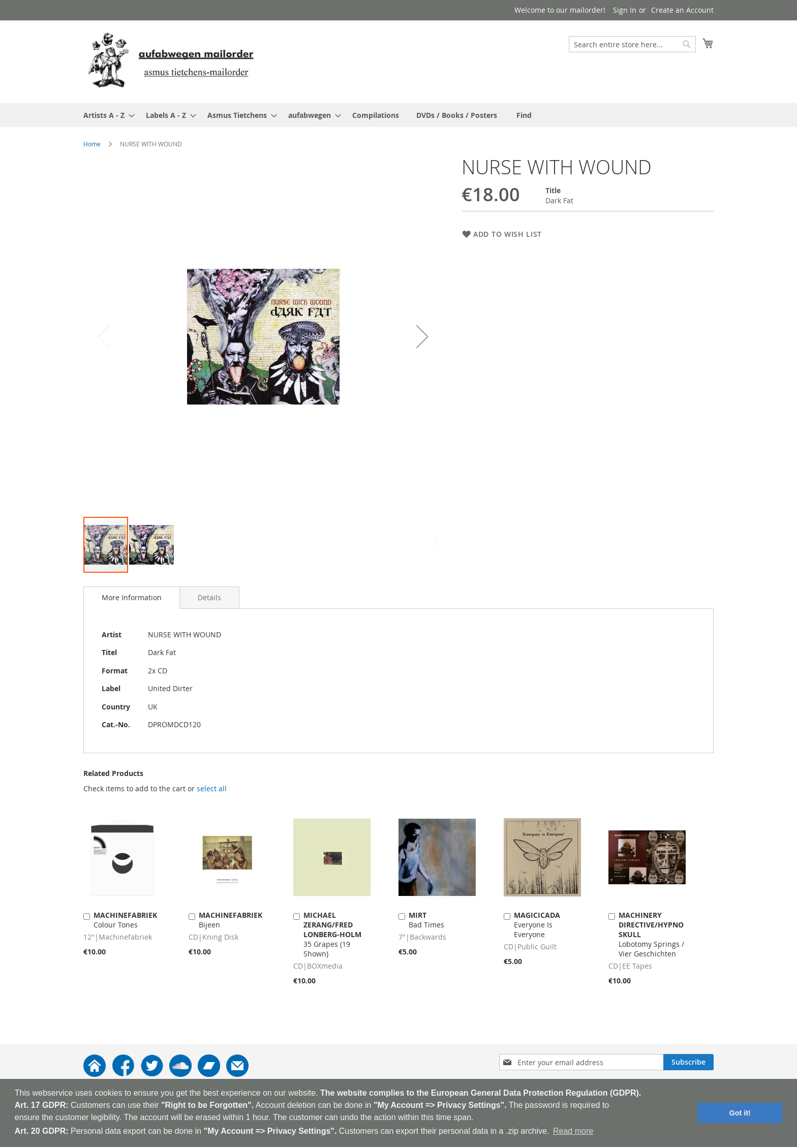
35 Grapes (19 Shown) (332, 934)
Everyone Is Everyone (537, 924)
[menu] (398, 115)
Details (209, 597)
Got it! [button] (740, 1113)
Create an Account (682, 10)
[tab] (131, 597)
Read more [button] (573, 1131)
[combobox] (632, 44)
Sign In (624, 10)
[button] (422, 336)
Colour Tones (125, 919)
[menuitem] (106, 115)
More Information (132, 597)
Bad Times (426, 919)
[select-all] (212, 789)
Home (92, 144)
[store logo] (170, 61)
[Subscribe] (688, 1062)
